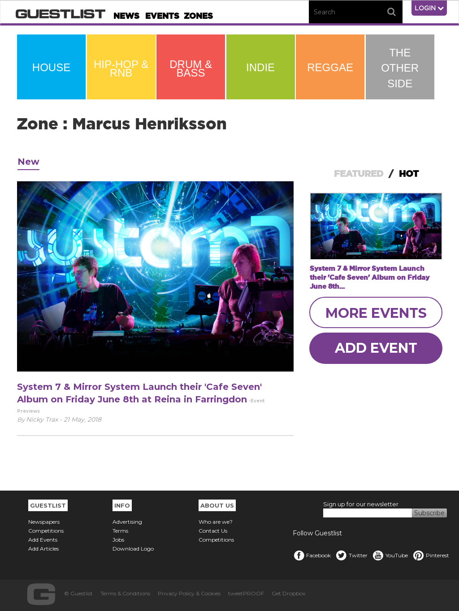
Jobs (118, 539)
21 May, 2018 (82, 419)
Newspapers (44, 521)
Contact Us (213, 530)
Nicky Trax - (45, 419)
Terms (120, 530)
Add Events (42, 539)
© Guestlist (78, 593)
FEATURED (358, 173)
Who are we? (216, 521)
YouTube (390, 555)
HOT (409, 173)
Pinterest (430, 555)
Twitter (351, 555)
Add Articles (43, 548)
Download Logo (133, 548)
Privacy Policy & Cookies (189, 593)
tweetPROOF (246, 593)
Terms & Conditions (125, 593)
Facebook (312, 555)
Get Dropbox (288, 593)
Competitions (46, 530)
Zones (198, 15)
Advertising (127, 521)
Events (162, 15)
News (126, 15)
